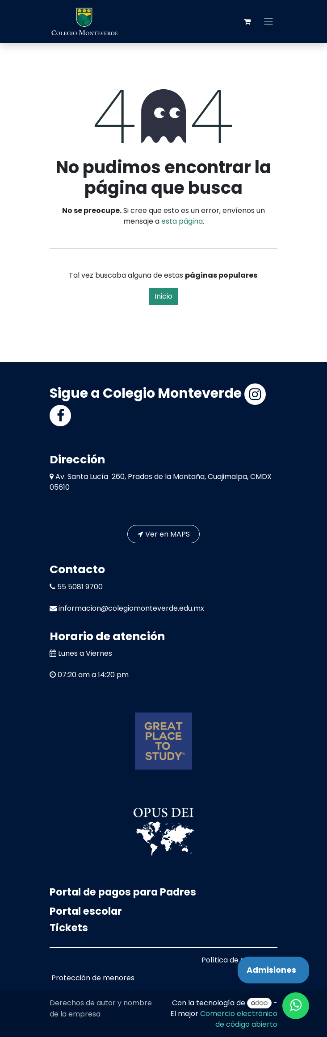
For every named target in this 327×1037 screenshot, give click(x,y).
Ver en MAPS (164, 534)
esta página (182, 221)
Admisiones (271, 969)
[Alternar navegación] (268, 21)
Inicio (163, 296)
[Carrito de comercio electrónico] (247, 21)
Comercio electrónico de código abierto (238, 1018)
